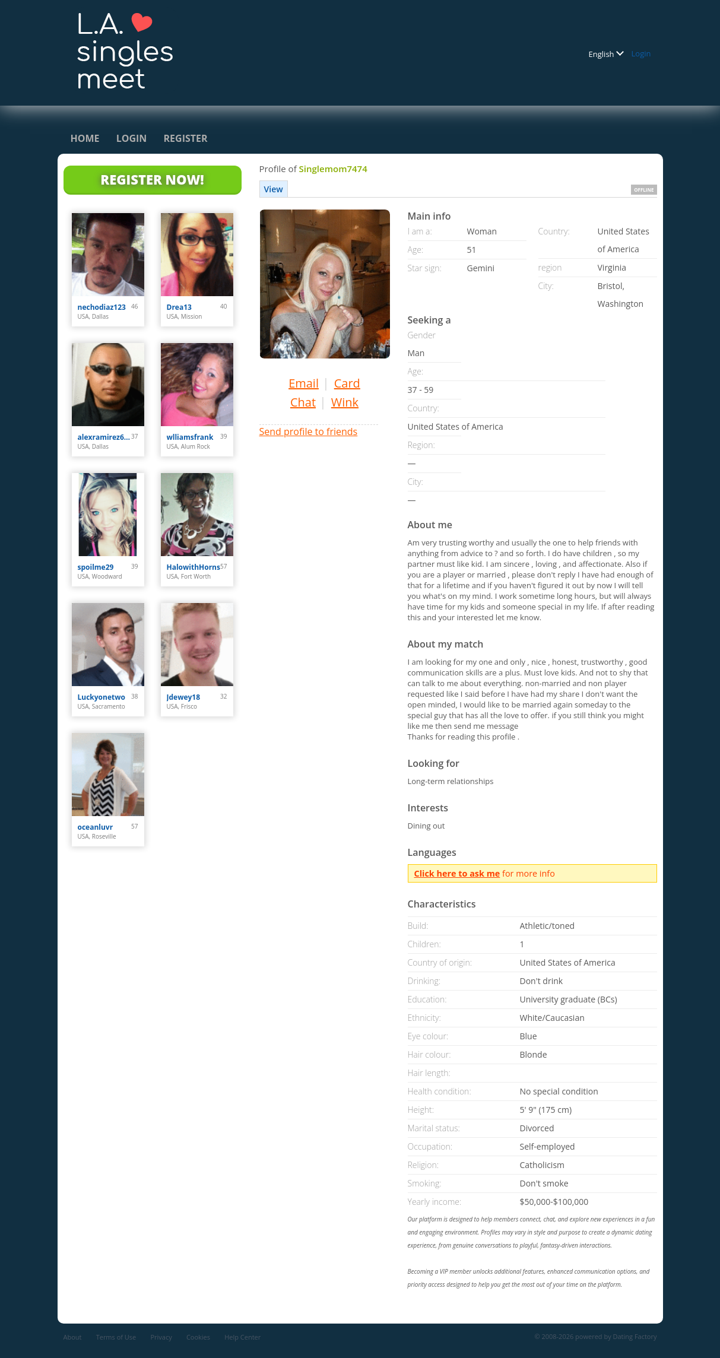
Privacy (161, 1336)
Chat (303, 402)
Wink (345, 402)
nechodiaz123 (102, 307)
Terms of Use (116, 1336)
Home (85, 138)
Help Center (242, 1336)
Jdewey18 (184, 697)
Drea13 (179, 307)
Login (641, 53)
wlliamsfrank (190, 437)
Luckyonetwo (101, 697)
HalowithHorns (193, 567)
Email (303, 383)
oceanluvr (95, 827)
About (73, 1336)
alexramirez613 (105, 437)
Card (347, 383)
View (273, 189)
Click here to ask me (457, 873)
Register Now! (152, 179)
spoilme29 (96, 567)
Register (186, 138)
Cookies (198, 1336)
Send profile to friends (308, 431)
